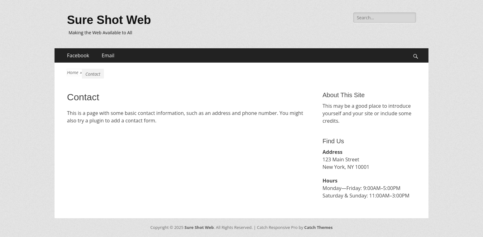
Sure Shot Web (109, 19)
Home (74, 72)
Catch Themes (318, 227)
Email (108, 55)
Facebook (78, 55)
